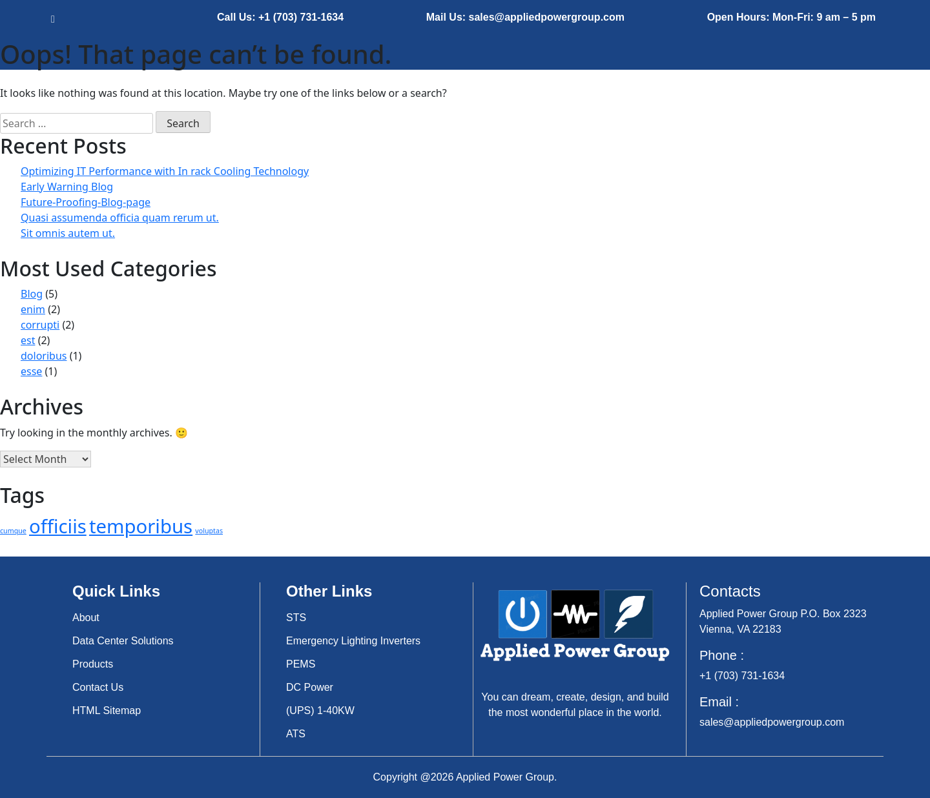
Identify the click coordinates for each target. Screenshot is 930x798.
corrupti (40, 325)
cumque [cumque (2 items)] (13, 530)
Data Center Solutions (123, 640)
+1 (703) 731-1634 (742, 675)
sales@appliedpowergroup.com (771, 722)
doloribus (44, 356)
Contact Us (97, 687)
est (28, 340)
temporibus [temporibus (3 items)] (140, 526)
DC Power (309, 687)
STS (296, 617)
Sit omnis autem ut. (68, 233)
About (85, 617)
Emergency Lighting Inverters (353, 640)
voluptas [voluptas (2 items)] (209, 530)
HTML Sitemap (106, 710)
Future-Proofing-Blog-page (85, 202)
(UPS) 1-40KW (320, 710)
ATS (295, 733)
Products (92, 664)
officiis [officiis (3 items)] (58, 526)
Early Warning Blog (67, 186)
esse (31, 371)
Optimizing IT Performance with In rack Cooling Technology (165, 171)
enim (33, 309)
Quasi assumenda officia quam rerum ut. (120, 217)
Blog (32, 294)
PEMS (300, 664)
